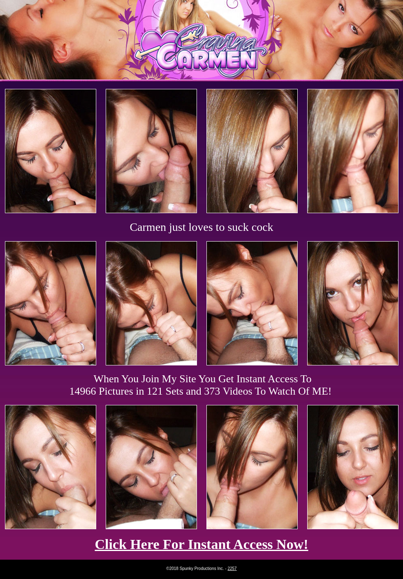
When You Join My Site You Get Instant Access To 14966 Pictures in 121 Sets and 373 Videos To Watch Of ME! (200, 385)
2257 (231, 568)
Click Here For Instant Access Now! (201, 544)
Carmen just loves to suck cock (201, 227)
